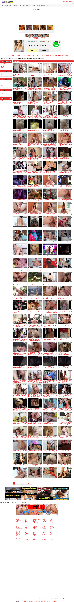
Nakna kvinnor (17, 55)
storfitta (26, 526)
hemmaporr (44, 535)
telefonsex (52, 518)
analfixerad (35, 520)
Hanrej (63, 172)
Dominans (17, 187)
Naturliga (64, 75)
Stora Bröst (17, 88)
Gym (62, 269)
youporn (17, 539)
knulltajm (34, 528)
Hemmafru (68, 187)
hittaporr (43, 519)
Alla (1, 77)
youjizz (26, 528)
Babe (31, 74)
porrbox (34, 521)
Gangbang (22, 311)
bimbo (17, 535)
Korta (1, 92)
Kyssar (16, 74)
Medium (2, 93)
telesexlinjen (27, 518)
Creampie (34, 144)
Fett (37, 423)
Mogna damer (62, 55)
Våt (34, 75)
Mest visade (3, 66)
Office (20, 340)
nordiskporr (18, 525)
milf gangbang (38, 58)
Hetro (64, 1)
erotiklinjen (44, 516)
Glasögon (21, 187)
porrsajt (34, 534)
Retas (40, 298)
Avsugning (68, 88)
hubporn (43, 534)
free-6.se (20, 601)
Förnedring (63, 173)
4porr (26, 521)
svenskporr (52, 526)
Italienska (39, 325)
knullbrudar (18, 527)
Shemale (70, 1)
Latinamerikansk (17, 103)
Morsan (35, 88)
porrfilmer (51, 521)
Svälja (19, 382)
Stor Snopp (19, 116)
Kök (31, 270)
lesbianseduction (20, 58)
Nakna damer (57, 55)
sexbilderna (18, 520)
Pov (32, 103)
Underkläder (24, 74)
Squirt (38, 326)
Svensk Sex (43, 55)
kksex (34, 529)
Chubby (46, 89)
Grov (68, 75)
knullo (51, 525)
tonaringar (43, 520)
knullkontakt (35, 525)
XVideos (2, 101)
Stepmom (40, 89)
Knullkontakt (30, 55)
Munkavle (48, 200)
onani (17, 516)
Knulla (50, 55)
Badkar (34, 283)
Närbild (23, 353)
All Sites (2, 100)
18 (58, 74)
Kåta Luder (9, 55)
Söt (25, 158)
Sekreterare (32, 159)
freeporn (34, 538)
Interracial (68, 284)
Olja (38, 311)
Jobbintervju (35, 325)
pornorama (44, 531)
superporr (43, 522)
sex (50, 532)
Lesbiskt (20, 74)
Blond (68, 74)
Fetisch (49, 89)
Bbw (49, 88)
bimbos (26, 535)
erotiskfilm (43, 527)
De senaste (2, 64)
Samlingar (23, 214)
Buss (51, 102)
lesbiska (26, 539)
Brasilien (33, 438)
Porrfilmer (47, 55)
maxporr (51, 535)
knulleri (17, 526)
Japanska (36, 117)
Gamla (66, 269)
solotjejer (26, 527)
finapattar (51, 529)
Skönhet (67, 186)
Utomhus (16, 89)
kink (42, 533)
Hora (54, 339)
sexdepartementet (36, 519)
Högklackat (20, 284)
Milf (14, 75)
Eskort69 (13, 55)
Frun (61, 145)
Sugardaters (53, 55)
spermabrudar (19, 528)
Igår (1, 82)
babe (26, 534)
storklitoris (26, 532)
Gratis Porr (36, 55)
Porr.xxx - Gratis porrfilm (37, 38)
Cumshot (19, 102)
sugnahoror (35, 516)
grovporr (18, 533)
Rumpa (20, 395)
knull (17, 518)
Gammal (49, 117)
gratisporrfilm (35, 531)
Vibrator (64, 298)
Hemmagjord (48, 145)
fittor (25, 519)
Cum (16, 102)
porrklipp (18, 532)
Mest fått (2, 67)
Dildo (26, 269)
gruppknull (35, 527)
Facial (59, 173)
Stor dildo (49, 284)
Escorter (26, 55)
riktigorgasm (27, 533)
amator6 (51, 516)
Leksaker (37, 424)
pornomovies (44, 532)
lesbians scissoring (8, 58)
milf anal (34, 58)
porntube (34, 539)
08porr (34, 533)
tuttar (51, 519)
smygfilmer (18, 519)
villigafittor (26, 522)
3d (58, 409)
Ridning (66, 242)
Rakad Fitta (40, 55)
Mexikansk (49, 339)
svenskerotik (27, 531)
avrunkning (18, 534)
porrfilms (43, 538)
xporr (26, 529)
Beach (29, 297)
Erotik (33, 55)
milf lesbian (42, 58)
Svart (35, 116)
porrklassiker (44, 539)
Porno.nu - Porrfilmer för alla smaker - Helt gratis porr (37, 37)
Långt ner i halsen (52, 116)
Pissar (33, 326)
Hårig (52, 89)
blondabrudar (44, 518)
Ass (14, 74)
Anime (29, 116)
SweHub (34, 518)
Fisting (53, 269)
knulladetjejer (35, 526)
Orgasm (33, 89)
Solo (36, 159)
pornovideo (44, 529)
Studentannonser (22, 55)
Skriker (65, 354)
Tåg (59, 270)
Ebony (37, 186)
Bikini (29, 311)
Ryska (52, 159)
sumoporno (52, 527)
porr (25, 525)
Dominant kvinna (53, 144)
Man (29, 396)
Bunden (24, 186)
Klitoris (39, 172)
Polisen (46, 382)
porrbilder (34, 535)
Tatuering (23, 340)
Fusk (22, 283)
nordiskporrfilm (35, 522)
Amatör (44, 88)
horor (26, 516)
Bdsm (21, 186)
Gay (67, 1)
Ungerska (33, 409)
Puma (39, 269)
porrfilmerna (52, 539)
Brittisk (23, 269)
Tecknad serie (31, 117)
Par (49, 144)
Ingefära (70, 269)
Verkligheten (53, 325)
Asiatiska (60, 88)
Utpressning (38, 116)
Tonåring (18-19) (19, 298)
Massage (65, 89)
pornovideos (44, 528)
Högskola (34, 381)
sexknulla (43, 526)
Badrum (51, 437)
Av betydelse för (3, 63)
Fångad (19, 283)
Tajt (55, 159)
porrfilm (17, 521)
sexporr (43, 525)
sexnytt (51, 520)
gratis (51, 533)
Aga (70, 75)
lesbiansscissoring (29, 58)
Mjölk (38, 340)
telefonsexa (44, 521)
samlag (17, 529)
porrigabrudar (52, 522)
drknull (26, 520)
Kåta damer (66, 55)
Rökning (61, 103)
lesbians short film (14, 58)
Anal (61, 74)
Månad (2, 85)
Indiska (61, 89)
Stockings (53, 270)
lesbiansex (24, 58)
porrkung (18, 531)
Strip (38, 159)
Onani (65, 116)
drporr (34, 532)
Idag (1, 81)
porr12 (51, 531)
